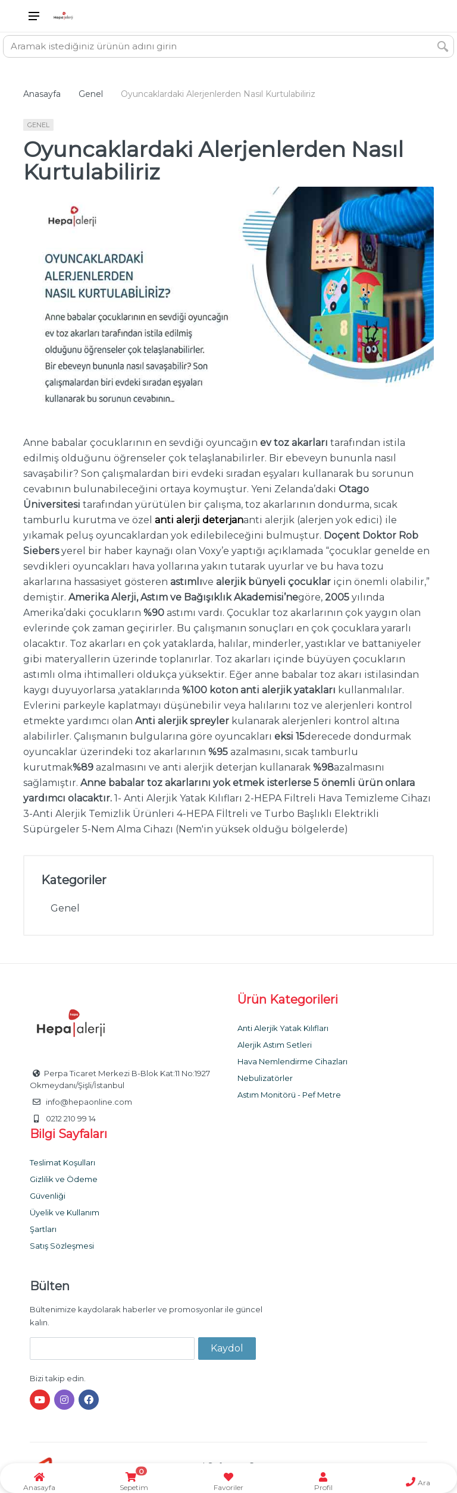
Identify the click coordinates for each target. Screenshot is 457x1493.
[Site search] (218, 46)
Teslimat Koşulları (62, 1162)
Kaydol (227, 1348)
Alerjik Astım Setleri (274, 1044)
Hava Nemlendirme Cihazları (292, 1061)
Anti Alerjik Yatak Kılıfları (282, 1028)
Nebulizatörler (265, 1078)
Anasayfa (42, 94)
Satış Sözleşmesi (62, 1245)
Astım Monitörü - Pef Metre (289, 1094)
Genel (91, 94)
